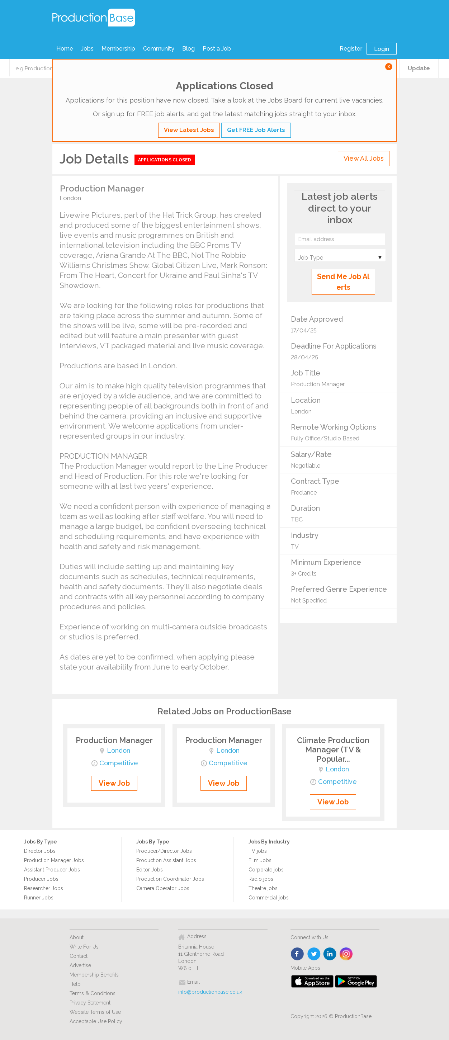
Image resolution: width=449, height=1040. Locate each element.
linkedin (330, 954)
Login (381, 49)
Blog (188, 48)
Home (64, 48)
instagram (346, 954)
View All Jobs (364, 158)
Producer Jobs (41, 879)
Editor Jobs (149, 870)
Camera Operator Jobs (162, 888)
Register (351, 48)
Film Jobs (260, 860)
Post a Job (217, 48)
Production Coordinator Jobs (170, 879)
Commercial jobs (269, 897)
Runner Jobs (38, 897)
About (77, 937)
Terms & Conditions (92, 993)
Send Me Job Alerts (343, 282)
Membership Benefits (94, 975)
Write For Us (84, 947)
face (297, 954)
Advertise (80, 965)
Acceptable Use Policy (96, 1021)
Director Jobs (40, 851)
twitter (314, 954)
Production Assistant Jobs (166, 860)
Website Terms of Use (95, 1012)
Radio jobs (261, 879)
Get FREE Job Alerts (256, 130)
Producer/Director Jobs (164, 851)
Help (75, 984)
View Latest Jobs (189, 130)
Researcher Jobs (43, 888)
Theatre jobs (263, 888)
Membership (118, 48)
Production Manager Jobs (54, 860)
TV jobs (258, 851)
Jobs (87, 48)
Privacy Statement (90, 1003)
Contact (79, 956)
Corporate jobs (266, 870)
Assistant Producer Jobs (52, 870)
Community (158, 48)
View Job (114, 783)
